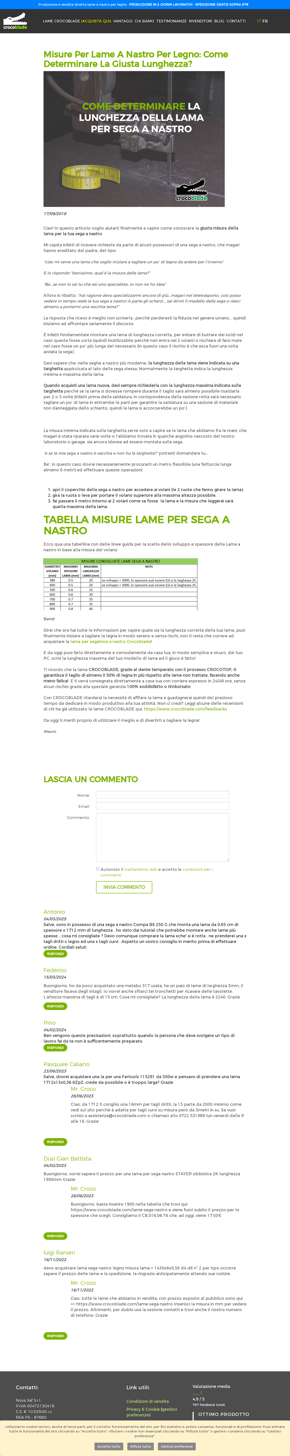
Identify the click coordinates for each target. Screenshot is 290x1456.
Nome (83, 795)
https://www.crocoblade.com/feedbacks (185, 709)
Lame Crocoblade (77, 21)
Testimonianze (171, 21)
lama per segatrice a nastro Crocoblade (110, 641)
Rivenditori (200, 21)
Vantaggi (122, 21)
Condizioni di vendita (147, 1401)
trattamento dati (140, 869)
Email (83, 806)
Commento (78, 817)
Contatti (236, 21)
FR (265, 21)
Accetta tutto (108, 1446)
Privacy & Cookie (143, 1409)
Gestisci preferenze (177, 1446)
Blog (219, 21)
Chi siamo (144, 21)
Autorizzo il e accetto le (154, 872)
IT (259, 21)
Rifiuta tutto (140, 1446)
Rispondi (55, 954)
